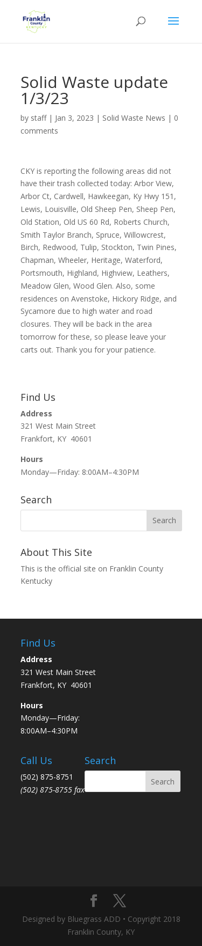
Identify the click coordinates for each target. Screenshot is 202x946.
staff (38, 118)
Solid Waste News (133, 118)
